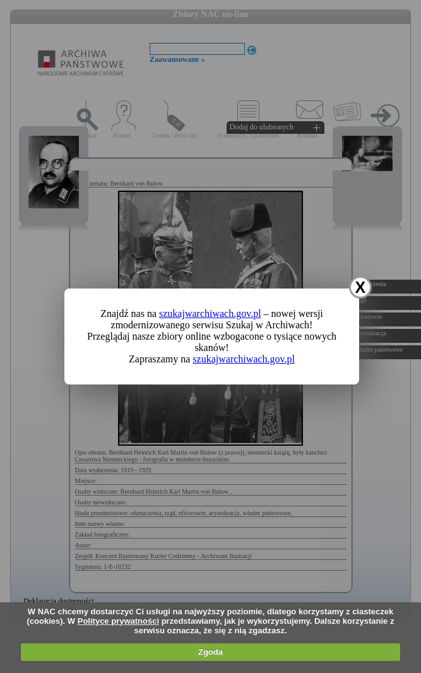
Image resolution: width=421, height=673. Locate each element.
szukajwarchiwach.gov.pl (210, 313)
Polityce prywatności (118, 621)
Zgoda (210, 652)
